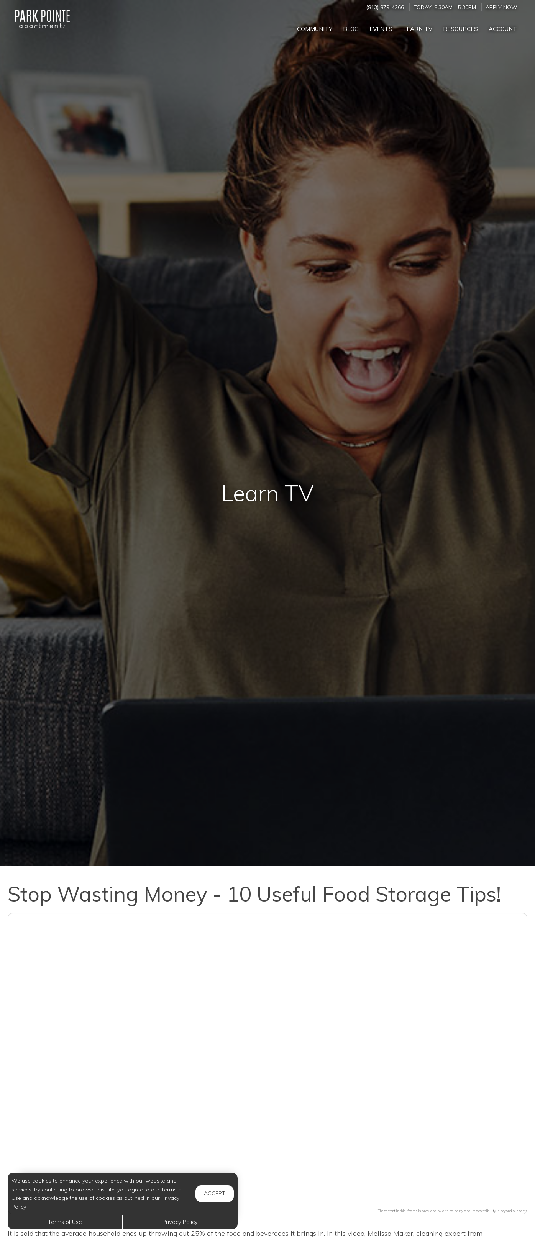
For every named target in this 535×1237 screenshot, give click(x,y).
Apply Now (501, 7)
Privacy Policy (180, 1222)
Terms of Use (65, 1222)
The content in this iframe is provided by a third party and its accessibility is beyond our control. (454, 1211)
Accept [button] (214, 1193)
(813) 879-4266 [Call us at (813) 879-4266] (385, 7)
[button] (267, 1059)
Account (503, 29)
